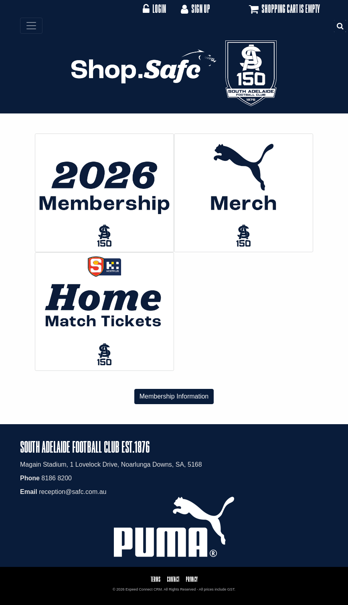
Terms (155, 579)
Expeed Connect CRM (143, 589)
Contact (173, 579)
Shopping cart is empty (283, 9)
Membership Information (174, 396)
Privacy (192, 579)
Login (154, 8)
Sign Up (194, 8)
